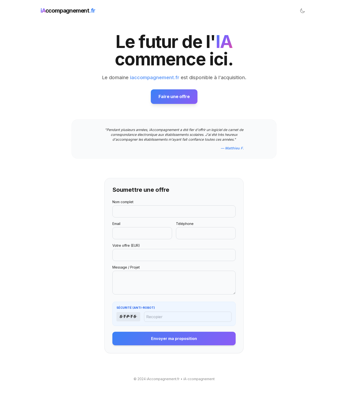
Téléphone (185, 224)
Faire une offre (174, 96)
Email (116, 224)
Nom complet (122, 202)
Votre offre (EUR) (126, 245)
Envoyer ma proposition (174, 338)
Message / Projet (126, 267)
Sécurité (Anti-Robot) (135, 307)
